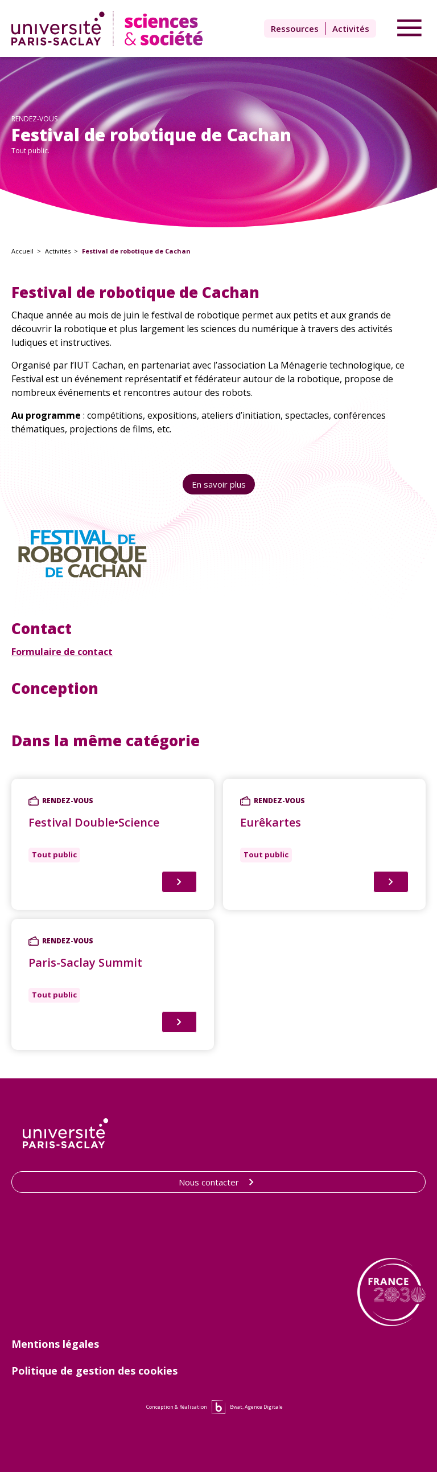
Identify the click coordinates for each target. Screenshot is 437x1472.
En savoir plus (219, 484)
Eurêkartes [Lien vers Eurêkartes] (270, 822)
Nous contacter (218, 1182)
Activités (350, 28)
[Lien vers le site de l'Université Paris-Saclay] (65, 1133)
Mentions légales (55, 1344)
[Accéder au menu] (409, 28)
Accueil (22, 251)
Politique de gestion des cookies (94, 1370)
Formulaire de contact (62, 651)
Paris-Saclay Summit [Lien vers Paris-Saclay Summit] (85, 962)
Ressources (295, 28)
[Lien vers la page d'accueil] (109, 28)
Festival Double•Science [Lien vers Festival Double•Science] (93, 822)
